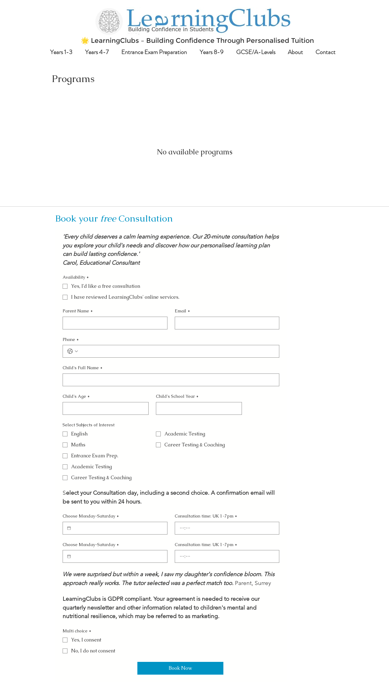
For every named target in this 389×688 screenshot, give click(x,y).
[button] (63, 52)
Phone (71, 340)
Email (182, 311)
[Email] (225, 323)
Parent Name (78, 311)
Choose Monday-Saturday (91, 516)
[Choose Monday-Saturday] (69, 528)
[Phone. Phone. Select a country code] (73, 351)
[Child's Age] (104, 408)
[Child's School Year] (197, 408)
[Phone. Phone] (177, 351)
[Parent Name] (113, 323)
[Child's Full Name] (169, 380)
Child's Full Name (82, 368)
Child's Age (76, 397)
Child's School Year (177, 397)
